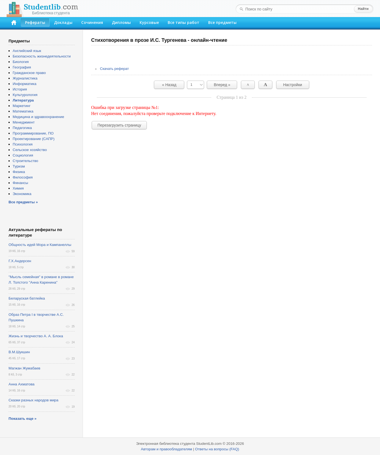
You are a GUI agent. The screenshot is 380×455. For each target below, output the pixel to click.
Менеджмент (24, 122)
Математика (23, 111)
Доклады (63, 22)
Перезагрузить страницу (119, 125)
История (20, 89)
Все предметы (222, 22)
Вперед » (222, 85)
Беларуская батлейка (27, 298)
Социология (23, 155)
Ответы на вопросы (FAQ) (217, 449)
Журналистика (25, 78)
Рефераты (35, 22)
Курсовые (149, 22)
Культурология (25, 95)
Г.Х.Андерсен (20, 261)
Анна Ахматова (21, 384)
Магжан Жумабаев (24, 368)
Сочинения (92, 22)
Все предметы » (23, 202)
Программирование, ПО (33, 133)
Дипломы (121, 22)
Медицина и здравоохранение (38, 117)
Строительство (25, 161)
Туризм (19, 166)
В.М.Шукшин (19, 352)
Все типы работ (183, 22)
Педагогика (22, 128)
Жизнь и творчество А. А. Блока (36, 336)
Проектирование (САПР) (34, 139)
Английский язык (27, 51)
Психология (22, 144)
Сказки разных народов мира (33, 400)
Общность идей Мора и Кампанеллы (40, 245)
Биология (21, 62)
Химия (18, 188)
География (22, 67)
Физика (19, 172)
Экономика (22, 194)
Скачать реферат (114, 69)
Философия (23, 177)
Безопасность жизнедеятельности (42, 56)
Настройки (292, 85)
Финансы (20, 183)
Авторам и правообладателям (166, 449)
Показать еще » (22, 418)
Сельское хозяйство (30, 150)
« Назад (169, 85)
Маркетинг (22, 106)
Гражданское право (29, 73)
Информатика (24, 84)
